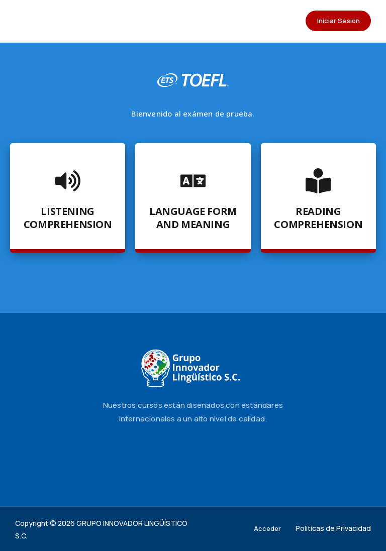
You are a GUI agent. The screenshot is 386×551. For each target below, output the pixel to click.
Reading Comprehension (318, 217)
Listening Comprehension (68, 217)
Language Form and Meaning (193, 217)
